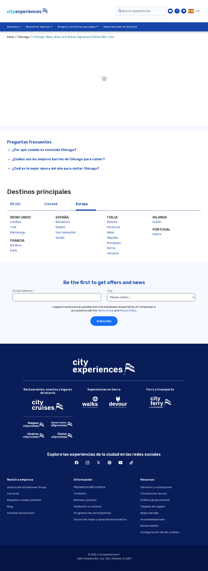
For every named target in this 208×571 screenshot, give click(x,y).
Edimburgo (17, 232)
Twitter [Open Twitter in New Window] (98, 462)
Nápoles (112, 238)
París (13, 250)
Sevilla (60, 238)
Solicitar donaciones (20, 513)
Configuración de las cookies (159, 532)
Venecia (113, 253)
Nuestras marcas (39, 26)
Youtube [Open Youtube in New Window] (120, 462)
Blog (10, 506)
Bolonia (112, 222)
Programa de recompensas (92, 513)
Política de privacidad (154, 500)
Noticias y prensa (85, 500)
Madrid (60, 227)
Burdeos (16, 245)
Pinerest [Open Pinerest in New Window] (109, 462)
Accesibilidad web (152, 519)
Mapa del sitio (149, 513)
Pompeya (114, 243)
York (13, 227)
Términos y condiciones (156, 487)
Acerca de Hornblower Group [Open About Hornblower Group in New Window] (26, 487)
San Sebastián (66, 232)
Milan (110, 232)
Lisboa (157, 234)
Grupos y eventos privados (78, 26)
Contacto (80, 493)
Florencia (113, 227)
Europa (82, 204)
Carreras (13, 493)
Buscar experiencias (134, 11)
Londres (15, 222)
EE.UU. (15, 204)
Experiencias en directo (120, 26)
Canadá (50, 204)
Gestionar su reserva (87, 506)
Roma (111, 248)
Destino (14, 26)
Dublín (157, 222)
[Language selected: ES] (194, 11)
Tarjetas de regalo (152, 506)
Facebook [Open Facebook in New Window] (76, 462)
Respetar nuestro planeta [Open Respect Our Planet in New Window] (24, 500)
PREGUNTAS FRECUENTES (89, 487)
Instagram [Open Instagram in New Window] (87, 462)
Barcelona (63, 222)
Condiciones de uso (153, 493)
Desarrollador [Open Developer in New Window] (149, 526)
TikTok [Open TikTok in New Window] (131, 462)
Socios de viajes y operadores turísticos (100, 519)
